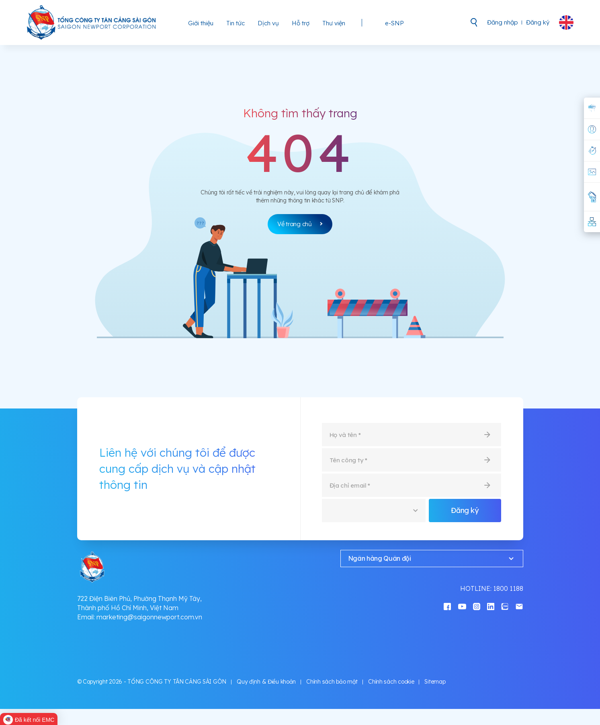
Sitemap (434, 681)
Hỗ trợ (300, 23)
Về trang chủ (299, 224)
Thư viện (333, 23)
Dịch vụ (268, 23)
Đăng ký (537, 22)
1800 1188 (508, 588)
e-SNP (394, 23)
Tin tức (235, 23)
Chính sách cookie (391, 681)
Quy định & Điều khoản (266, 681)
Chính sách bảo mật (332, 681)
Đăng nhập (502, 22)
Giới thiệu (200, 23)
